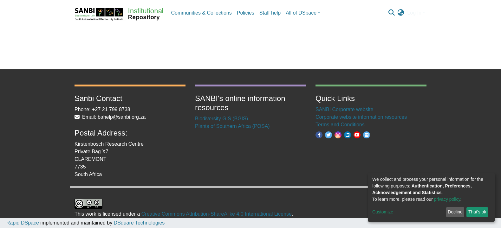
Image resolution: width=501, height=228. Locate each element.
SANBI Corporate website (344, 109)
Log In (414, 13)
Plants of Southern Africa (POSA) (232, 126)
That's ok (477, 211)
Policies (245, 13)
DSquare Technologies (138, 222)
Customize (382, 211)
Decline (455, 211)
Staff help (270, 13)
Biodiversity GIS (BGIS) (221, 118)
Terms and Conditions (340, 124)
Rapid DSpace (22, 222)
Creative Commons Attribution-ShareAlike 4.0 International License (216, 214)
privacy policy (447, 199)
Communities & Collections (201, 13)
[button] (400, 13)
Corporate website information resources (361, 117)
